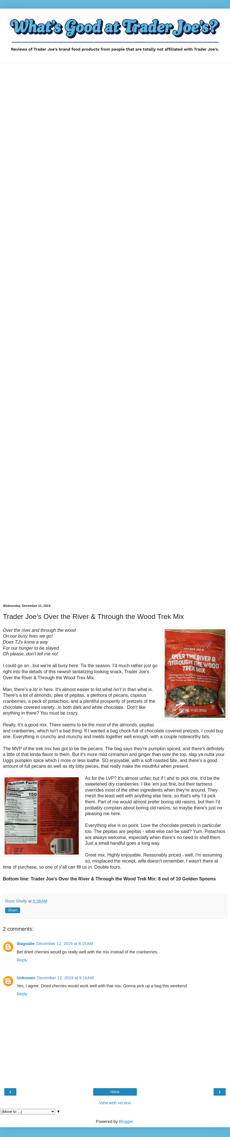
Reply (22, 960)
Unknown (26, 978)
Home (115, 1092)
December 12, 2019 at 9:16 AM (65, 978)
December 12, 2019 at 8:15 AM (64, 943)
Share (12, 910)
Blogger (126, 1121)
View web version (115, 1103)
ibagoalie (25, 943)
